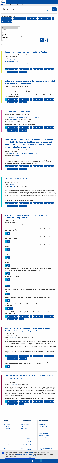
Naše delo (29, 438)
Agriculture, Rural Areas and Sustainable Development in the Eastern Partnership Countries (28, 216)
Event (10, 33)
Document (10, 31)
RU (25, 358)
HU (41, 18)
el (25, 69)
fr (33, 316)
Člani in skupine (29, 452)
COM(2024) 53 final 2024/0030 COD (40, 60)
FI (2, 21)
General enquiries (7, 428)
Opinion (10, 28)
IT (33, 18)
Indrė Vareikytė (13, 337)
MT (44, 18)
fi (22, 72)
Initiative (10, 34)
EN (13, 18)
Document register (25, 424)
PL (50, 18)
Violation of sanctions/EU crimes (17, 111)
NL (47, 18)
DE (16, 18)
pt (11, 72)
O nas (29, 436)
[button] (54, 9)
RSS (48, 10)
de (19, 69)
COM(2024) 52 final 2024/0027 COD (12, 60)
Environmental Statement (44, 426)
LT (38, 18)
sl (19, 72)
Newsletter (10, 37)
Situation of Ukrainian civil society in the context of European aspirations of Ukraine (29, 377)
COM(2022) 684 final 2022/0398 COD (32, 117)
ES (2, 18)
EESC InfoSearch (24, 428)
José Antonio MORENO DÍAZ (15, 119)
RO (5, 21)
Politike (29, 441)
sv (25, 72)
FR (22, 18)
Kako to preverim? (26, 4)
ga (33, 69)
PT (52, 18)
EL (19, 356)
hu (47, 69)
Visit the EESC (6, 426)
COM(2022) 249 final (13, 117)
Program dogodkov (29, 444)
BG (5, 18)
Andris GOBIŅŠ (16, 155)
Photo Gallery (10, 39)
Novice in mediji (29, 447)
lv (47, 316)
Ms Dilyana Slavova (13, 224)
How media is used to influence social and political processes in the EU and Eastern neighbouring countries (29, 329)
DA (11, 18)
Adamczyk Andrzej (13, 384)
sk (17, 72)
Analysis (10, 29)
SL (19, 358)
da (17, 69)
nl (53, 69)
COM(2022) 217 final (13, 184)
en (28, 69)
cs (14, 69)
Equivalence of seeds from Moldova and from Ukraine (26, 52)
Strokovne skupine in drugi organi (29, 455)
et (22, 69)
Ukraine (29, 458)
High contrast (32, 461)
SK (8, 21)
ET (19, 18)
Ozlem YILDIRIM (13, 90)
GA (27, 18)
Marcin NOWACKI (13, 186)
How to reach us (7, 424)
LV (36, 18)
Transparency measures (44, 433)
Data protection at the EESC (44, 424)
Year (22, 36)
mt (50, 69)
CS (8, 18)
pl (8, 72)
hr (36, 69)
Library (22, 426)
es (11, 69)
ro (14, 72)
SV (11, 21)
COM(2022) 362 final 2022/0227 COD (16, 153)
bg (8, 69)
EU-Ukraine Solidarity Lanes (16, 178)
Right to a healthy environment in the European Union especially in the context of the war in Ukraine (30, 82)
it (39, 69)
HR (30, 18)
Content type (4, 24)
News (10, 36)
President (29, 449)
